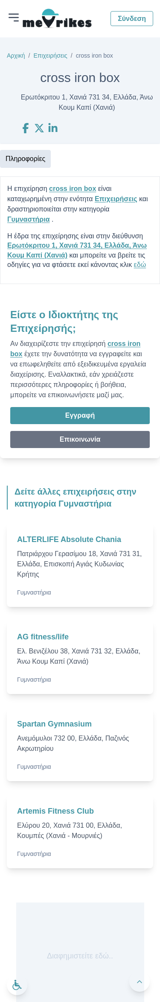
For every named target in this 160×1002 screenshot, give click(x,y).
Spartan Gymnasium (54, 724)
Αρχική (16, 55)
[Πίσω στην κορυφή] (139, 981)
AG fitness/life (43, 637)
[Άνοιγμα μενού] (13, 17)
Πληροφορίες (25, 158)
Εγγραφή (80, 415)
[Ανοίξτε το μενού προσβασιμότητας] (17, 985)
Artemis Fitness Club (55, 811)
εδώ (140, 264)
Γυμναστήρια (28, 219)
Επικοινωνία (80, 439)
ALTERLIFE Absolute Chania (69, 539)
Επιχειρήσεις (50, 55)
